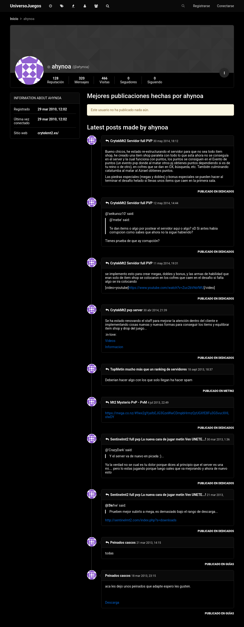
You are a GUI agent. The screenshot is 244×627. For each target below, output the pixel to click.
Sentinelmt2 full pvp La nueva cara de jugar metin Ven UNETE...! (155, 439)
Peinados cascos (120, 542)
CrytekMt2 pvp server (123, 310)
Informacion (114, 347)
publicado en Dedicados (216, 191)
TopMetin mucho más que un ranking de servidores (146, 369)
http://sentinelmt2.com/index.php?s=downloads (140, 520)
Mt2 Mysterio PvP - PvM (126, 402)
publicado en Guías (219, 564)
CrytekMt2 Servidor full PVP (128, 141)
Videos (110, 341)
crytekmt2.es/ (48, 133)
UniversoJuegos (25, 5)
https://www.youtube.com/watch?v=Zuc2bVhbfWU (166, 288)
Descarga (112, 602)
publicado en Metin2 (218, 391)
